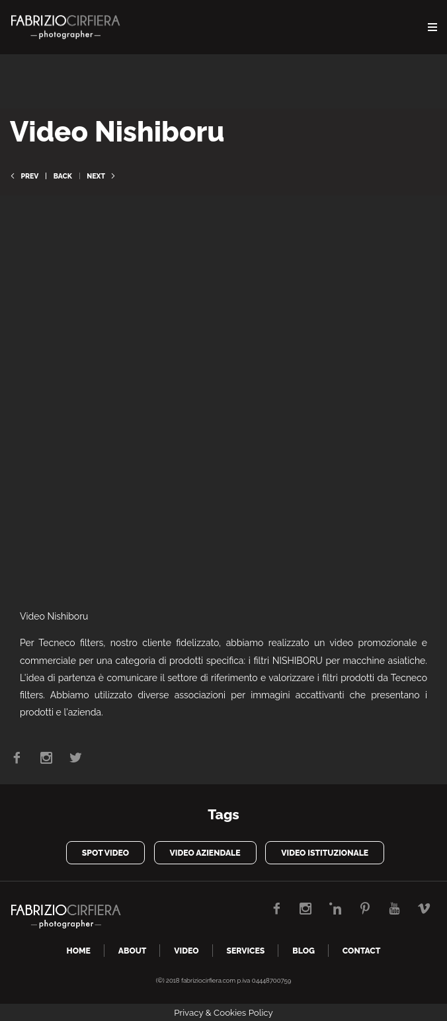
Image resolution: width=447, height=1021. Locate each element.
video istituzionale (324, 853)
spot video (105, 853)
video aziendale (205, 853)
